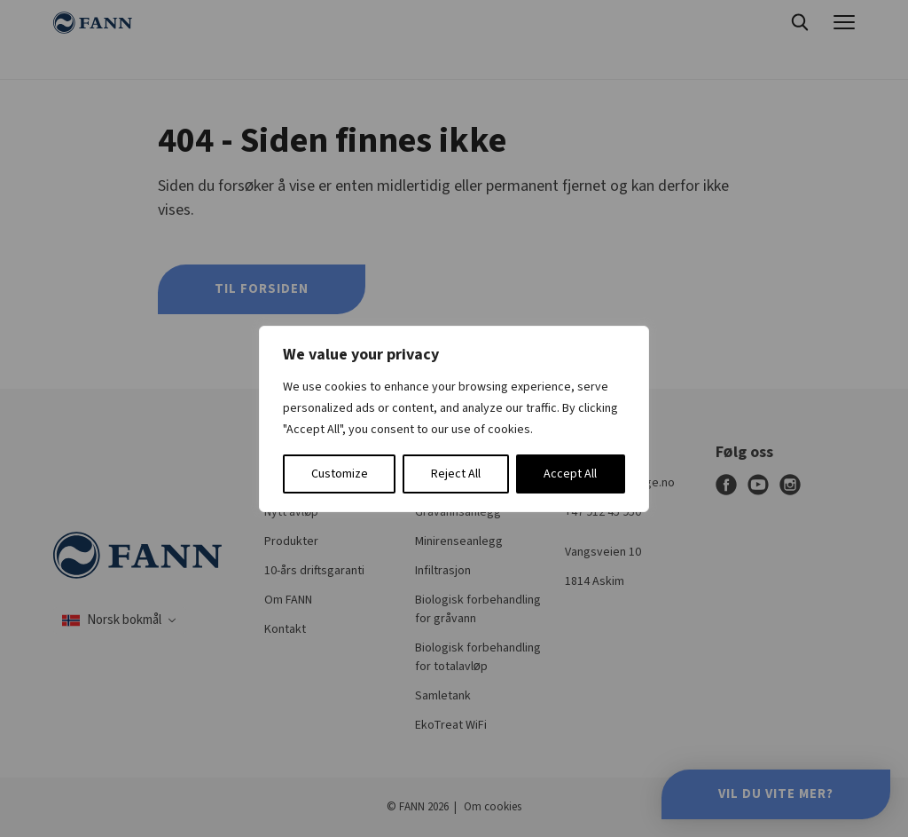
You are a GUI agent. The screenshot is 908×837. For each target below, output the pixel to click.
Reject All (456, 474)
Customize (339, 474)
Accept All (570, 474)
